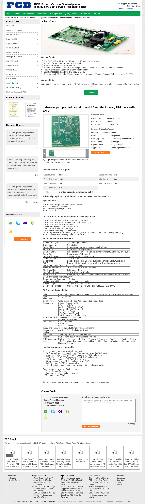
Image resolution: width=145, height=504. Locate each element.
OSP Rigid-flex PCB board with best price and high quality (99, 495)
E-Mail (119, 482)
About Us (16, 14)
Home (8, 14)
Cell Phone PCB (12, 79)
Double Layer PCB (12, 52)
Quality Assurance (71, 14)
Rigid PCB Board (12, 43)
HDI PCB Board (12, 61)
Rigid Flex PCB (11, 39)
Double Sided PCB (12, 48)
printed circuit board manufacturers (97, 382)
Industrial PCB (23, 17)
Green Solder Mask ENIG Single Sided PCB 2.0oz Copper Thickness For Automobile (46, 464)
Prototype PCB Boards (14, 57)
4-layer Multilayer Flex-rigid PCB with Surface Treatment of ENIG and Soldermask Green (99, 481)
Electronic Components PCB (16, 92)
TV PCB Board (11, 70)
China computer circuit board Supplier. (41, 501)
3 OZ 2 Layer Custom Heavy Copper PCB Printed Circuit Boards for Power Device (72, 489)
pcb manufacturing (76, 382)
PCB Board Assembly (13, 88)
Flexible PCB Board (13, 26)
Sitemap (120, 484)
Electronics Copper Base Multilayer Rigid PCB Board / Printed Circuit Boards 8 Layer (72, 481)
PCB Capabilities (55, 14)
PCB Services (29, 14)
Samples (14, 17)
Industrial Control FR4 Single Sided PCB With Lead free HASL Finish (44, 489)
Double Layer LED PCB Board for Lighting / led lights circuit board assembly (115, 464)
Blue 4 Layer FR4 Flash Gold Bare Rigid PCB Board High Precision (72, 495)
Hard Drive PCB (12, 65)
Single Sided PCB (12, 35)
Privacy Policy (19, 501)
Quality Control (14, 480)
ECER (128, 501)
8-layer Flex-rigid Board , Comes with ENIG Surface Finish (99, 489)
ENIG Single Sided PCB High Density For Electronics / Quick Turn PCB (44, 495)
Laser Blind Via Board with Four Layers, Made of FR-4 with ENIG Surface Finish (97, 464)
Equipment (42, 14)
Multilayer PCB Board (14, 30)
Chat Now (130, 6)
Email (138, 6)
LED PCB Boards (12, 74)
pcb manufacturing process (57, 382)
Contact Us (85, 14)
